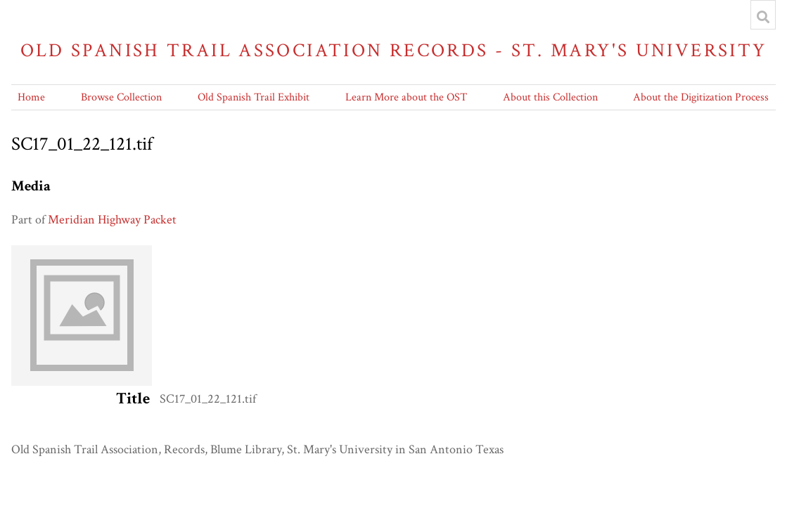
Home (31, 97)
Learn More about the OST (406, 97)
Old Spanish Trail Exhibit (253, 97)
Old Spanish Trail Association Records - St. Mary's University (393, 50)
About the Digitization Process (701, 97)
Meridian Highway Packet (112, 220)
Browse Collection (121, 97)
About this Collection (550, 97)
